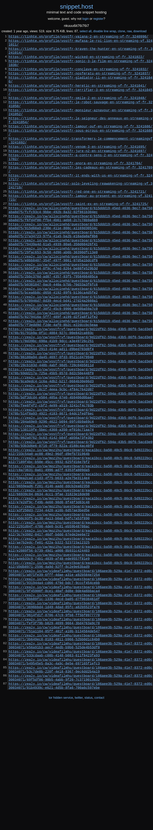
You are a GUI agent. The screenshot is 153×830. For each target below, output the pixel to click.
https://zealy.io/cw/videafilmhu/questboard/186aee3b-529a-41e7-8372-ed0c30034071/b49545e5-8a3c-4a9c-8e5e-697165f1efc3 (81, 780)
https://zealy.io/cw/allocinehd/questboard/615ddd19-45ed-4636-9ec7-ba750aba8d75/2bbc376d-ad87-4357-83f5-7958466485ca (81, 320)
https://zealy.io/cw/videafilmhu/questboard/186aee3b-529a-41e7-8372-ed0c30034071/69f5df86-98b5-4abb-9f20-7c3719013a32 (81, 799)
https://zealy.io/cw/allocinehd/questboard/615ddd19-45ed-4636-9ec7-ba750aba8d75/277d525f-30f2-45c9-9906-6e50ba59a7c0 (81, 358)
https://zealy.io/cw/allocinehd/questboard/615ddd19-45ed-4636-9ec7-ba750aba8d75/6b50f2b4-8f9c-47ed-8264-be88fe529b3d (81, 310)
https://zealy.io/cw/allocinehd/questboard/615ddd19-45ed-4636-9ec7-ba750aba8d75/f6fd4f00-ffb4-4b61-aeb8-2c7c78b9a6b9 (81, 252)
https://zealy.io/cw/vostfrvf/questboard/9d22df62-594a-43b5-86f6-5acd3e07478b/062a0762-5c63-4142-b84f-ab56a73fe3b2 (81, 512)
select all (85, 31)
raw (129, 31)
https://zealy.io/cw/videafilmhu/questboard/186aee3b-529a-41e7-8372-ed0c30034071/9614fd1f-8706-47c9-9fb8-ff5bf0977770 (81, 723)
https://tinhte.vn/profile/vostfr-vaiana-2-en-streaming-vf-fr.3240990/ (78, 37)
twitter (79, 822)
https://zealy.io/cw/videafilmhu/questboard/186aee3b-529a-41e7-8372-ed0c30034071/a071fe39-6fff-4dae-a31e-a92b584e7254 (81, 675)
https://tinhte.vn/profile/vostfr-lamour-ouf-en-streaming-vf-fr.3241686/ (81, 143)
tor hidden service (61, 822)
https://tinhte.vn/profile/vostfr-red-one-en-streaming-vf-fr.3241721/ (77, 221)
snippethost (76, 6)
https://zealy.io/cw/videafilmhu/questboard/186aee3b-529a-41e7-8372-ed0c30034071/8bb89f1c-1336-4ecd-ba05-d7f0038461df (81, 703)
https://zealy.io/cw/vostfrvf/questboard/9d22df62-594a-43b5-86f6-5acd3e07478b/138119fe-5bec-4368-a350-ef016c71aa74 (81, 502)
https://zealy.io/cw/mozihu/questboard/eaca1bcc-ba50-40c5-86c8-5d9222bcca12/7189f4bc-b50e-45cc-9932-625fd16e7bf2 (81, 540)
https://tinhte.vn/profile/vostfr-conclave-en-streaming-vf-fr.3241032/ (78, 76)
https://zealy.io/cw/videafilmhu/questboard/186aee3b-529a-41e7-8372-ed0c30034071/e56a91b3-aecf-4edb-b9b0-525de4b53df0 (81, 761)
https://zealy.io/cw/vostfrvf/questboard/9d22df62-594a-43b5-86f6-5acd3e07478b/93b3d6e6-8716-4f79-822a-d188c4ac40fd (81, 521)
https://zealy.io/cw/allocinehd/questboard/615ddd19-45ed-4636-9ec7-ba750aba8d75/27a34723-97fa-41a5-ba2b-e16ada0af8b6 (81, 272)
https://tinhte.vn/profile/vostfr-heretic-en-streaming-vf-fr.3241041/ (77, 95)
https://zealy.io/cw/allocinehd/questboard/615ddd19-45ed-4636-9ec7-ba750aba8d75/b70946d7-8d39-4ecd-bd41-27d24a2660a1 (81, 348)
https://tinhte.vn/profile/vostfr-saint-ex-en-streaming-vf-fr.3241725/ (78, 236)
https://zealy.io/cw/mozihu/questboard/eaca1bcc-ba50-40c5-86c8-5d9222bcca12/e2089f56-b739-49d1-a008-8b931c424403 (81, 646)
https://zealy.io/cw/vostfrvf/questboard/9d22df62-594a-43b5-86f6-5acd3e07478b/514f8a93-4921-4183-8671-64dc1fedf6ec (81, 483)
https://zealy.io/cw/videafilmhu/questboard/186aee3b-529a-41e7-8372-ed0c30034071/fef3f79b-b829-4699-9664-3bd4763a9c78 (81, 732)
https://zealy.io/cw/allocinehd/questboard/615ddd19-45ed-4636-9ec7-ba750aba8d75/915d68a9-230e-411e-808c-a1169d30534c (81, 262)
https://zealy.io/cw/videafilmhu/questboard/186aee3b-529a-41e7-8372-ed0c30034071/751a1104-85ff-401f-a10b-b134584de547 (81, 742)
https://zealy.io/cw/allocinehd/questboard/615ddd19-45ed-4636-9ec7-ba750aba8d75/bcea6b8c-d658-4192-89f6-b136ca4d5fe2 (81, 339)
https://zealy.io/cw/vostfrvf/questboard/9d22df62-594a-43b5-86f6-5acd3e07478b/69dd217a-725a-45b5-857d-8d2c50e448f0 (81, 435)
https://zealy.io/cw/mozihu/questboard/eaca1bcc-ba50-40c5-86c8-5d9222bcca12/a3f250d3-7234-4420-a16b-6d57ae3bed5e (81, 598)
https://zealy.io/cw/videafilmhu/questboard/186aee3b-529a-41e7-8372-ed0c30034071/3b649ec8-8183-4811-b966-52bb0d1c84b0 (81, 751)
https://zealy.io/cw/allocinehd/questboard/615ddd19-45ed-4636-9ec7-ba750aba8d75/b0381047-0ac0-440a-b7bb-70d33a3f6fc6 (81, 329)
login (85, 18)
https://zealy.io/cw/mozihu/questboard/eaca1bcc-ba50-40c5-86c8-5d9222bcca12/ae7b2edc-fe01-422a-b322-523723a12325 (81, 636)
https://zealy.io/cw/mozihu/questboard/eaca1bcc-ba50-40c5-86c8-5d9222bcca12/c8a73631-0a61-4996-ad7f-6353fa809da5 (81, 550)
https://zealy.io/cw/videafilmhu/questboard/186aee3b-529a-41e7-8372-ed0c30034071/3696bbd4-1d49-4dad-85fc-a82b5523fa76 (81, 713)
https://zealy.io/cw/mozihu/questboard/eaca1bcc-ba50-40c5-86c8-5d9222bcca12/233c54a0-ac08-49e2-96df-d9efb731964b (81, 531)
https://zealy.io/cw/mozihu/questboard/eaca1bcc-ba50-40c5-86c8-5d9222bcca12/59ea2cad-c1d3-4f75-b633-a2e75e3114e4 (81, 560)
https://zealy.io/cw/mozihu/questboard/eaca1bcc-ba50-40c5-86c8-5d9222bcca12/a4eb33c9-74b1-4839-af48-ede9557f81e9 (81, 656)
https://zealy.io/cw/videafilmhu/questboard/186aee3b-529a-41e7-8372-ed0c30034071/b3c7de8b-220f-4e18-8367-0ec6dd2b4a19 (81, 790)
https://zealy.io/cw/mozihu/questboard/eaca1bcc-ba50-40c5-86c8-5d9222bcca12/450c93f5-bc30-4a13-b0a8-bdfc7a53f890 (81, 608)
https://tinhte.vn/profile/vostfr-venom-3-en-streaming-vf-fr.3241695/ (77, 168)
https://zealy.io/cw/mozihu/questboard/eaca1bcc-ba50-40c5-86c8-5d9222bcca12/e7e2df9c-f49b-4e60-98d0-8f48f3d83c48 (81, 588)
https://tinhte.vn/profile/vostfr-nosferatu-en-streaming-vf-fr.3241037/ (80, 81)
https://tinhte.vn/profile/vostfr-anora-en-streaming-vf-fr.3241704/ (75, 187)
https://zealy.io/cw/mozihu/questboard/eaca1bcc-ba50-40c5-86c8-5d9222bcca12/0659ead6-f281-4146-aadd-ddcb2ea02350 (81, 569)
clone (121, 31)
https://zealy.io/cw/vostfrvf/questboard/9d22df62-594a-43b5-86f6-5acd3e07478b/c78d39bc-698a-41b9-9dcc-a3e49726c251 (81, 396)
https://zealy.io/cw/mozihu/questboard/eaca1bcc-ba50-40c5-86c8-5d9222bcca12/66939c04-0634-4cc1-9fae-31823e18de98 (81, 579)
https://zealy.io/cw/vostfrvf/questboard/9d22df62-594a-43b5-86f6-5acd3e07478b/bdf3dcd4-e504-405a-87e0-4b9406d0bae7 (81, 464)
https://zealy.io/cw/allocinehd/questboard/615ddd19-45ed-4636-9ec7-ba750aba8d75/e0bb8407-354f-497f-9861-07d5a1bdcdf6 (81, 300)
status (88, 822)
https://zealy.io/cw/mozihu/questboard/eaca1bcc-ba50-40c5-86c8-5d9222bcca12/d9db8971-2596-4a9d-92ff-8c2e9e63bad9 (81, 665)
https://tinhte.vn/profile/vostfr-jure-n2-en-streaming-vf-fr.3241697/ (77, 173)
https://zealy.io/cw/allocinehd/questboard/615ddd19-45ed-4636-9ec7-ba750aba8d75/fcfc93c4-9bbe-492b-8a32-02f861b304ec (81, 243)
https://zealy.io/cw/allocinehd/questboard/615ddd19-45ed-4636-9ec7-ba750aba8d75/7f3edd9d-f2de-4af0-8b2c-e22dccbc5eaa (81, 377)
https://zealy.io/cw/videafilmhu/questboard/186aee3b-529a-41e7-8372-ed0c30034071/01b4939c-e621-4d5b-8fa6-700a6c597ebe (81, 809)
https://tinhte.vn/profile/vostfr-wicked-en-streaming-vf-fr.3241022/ (76, 61)
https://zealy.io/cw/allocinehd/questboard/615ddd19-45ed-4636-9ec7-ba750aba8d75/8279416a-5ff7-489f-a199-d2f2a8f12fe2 (81, 368)
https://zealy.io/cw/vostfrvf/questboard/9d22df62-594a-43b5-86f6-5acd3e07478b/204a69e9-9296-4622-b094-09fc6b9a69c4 (81, 492)
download (140, 31)
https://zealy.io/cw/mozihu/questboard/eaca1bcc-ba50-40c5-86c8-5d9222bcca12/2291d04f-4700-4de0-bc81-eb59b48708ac (81, 617)
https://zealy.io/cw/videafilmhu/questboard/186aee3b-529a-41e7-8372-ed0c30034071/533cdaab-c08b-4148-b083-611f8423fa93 (81, 771)
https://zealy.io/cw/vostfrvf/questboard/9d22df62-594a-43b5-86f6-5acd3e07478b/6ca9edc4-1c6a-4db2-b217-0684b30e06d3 (81, 444)
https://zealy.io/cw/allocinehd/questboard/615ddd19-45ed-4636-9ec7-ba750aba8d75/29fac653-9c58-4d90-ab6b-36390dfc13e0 (81, 291)
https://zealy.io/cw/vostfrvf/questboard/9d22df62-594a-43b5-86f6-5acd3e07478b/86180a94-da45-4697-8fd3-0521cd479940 (81, 416)
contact (99, 822)
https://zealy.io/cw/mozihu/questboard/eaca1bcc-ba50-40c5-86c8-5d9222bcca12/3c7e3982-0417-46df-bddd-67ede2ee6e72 (81, 627)
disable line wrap (104, 31)
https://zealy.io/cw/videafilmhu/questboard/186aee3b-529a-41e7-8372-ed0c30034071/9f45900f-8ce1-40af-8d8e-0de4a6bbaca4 (81, 694)
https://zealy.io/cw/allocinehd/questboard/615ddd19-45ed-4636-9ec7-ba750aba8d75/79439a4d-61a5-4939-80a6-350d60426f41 (81, 281)
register (98, 18)
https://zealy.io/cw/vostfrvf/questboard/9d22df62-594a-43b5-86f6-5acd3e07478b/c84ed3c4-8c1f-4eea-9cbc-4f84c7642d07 (81, 454)
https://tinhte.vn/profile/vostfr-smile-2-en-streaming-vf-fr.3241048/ (77, 110)
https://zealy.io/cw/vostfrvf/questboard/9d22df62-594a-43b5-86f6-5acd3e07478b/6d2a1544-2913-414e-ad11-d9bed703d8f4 (81, 406)
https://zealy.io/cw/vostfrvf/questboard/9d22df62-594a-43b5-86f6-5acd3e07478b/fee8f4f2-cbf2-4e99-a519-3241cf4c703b (81, 473)
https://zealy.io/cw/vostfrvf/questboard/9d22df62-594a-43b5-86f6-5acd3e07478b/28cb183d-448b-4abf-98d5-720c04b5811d (81, 425)
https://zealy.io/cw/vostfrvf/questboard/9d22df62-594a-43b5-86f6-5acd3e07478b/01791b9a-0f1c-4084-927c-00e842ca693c (81, 387)
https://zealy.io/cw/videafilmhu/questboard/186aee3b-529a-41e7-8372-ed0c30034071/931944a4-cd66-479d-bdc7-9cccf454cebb (81, 684)
